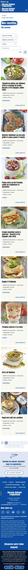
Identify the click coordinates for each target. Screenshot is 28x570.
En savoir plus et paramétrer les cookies (14, 563)
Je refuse (8, 567)
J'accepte (19, 567)
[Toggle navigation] (26, 11)
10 (18, 446)
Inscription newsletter (14, 472)
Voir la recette (20, 105)
